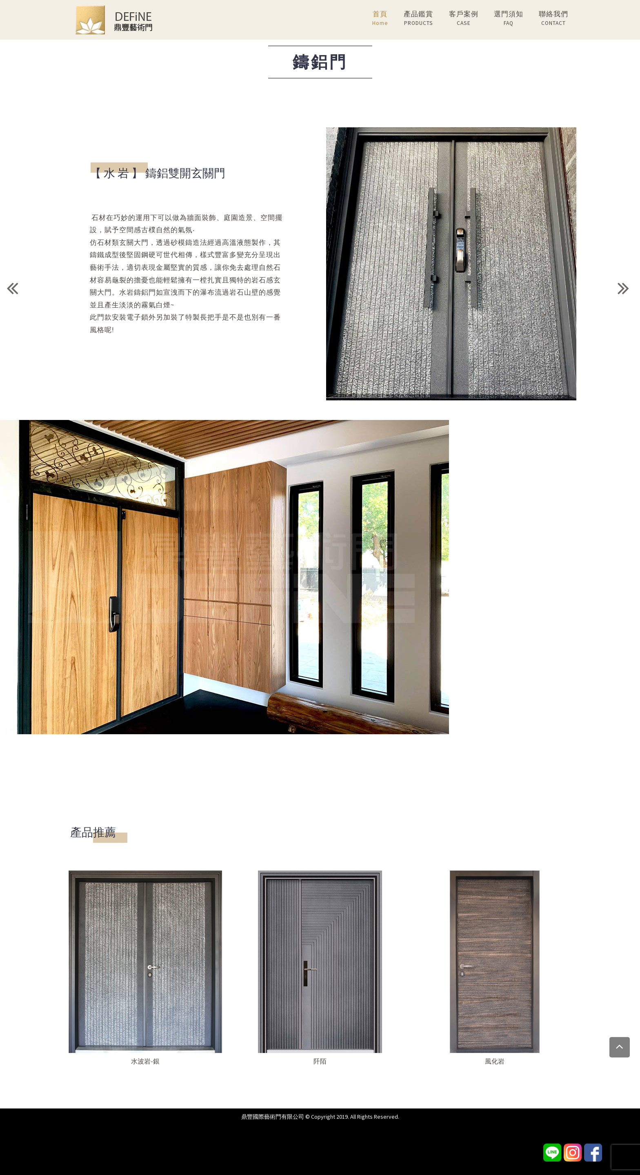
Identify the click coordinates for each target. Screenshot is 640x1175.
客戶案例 (463, 18)
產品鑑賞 (418, 18)
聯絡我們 (553, 18)
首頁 (380, 18)
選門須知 (508, 18)
